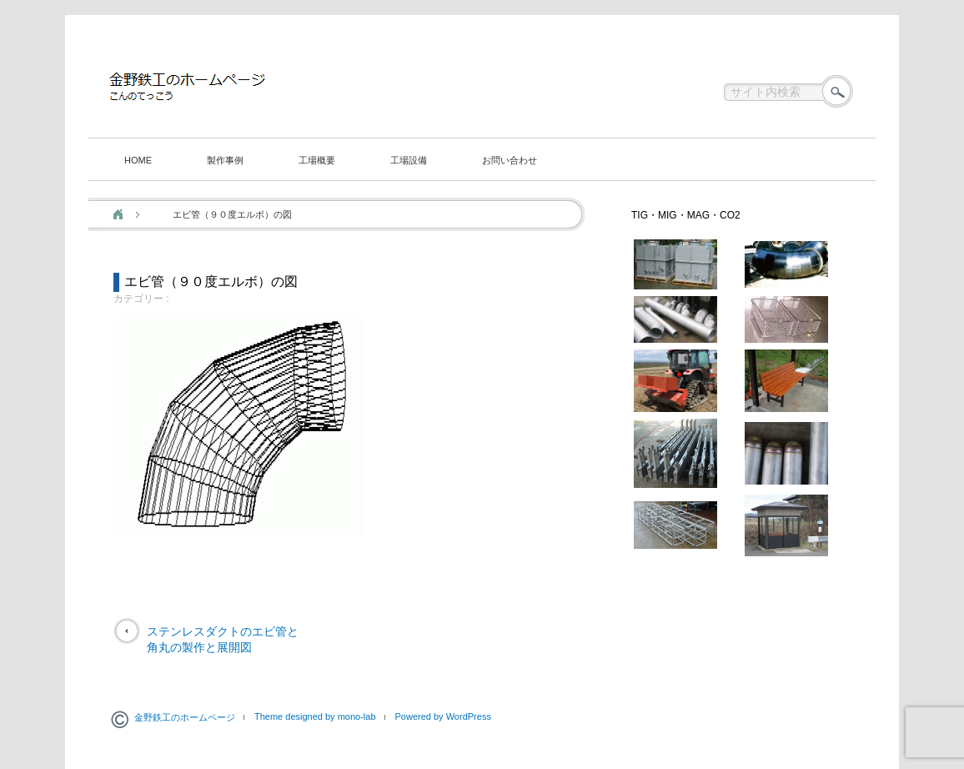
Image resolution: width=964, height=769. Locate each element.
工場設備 (408, 160)
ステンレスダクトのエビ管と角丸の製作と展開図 (223, 640)
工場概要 (317, 160)
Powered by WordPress (443, 716)
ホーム (118, 214)
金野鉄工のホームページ (184, 717)
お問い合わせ (509, 160)
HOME (138, 160)
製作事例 (225, 160)
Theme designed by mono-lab (315, 716)
